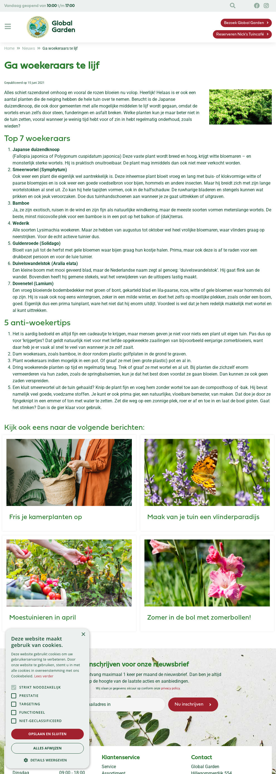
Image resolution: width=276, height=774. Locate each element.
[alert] (47, 698)
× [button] (83, 634)
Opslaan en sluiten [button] (47, 734)
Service (109, 766)
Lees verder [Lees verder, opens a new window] (44, 676)
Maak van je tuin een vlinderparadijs (203, 517)
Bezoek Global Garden (244, 23)
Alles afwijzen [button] (47, 748)
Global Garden (205, 766)
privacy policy (170, 688)
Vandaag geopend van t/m (39, 6)
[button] (47, 760)
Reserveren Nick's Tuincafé (240, 34)
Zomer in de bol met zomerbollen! (199, 618)
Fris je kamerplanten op (45, 517)
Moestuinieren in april (42, 618)
